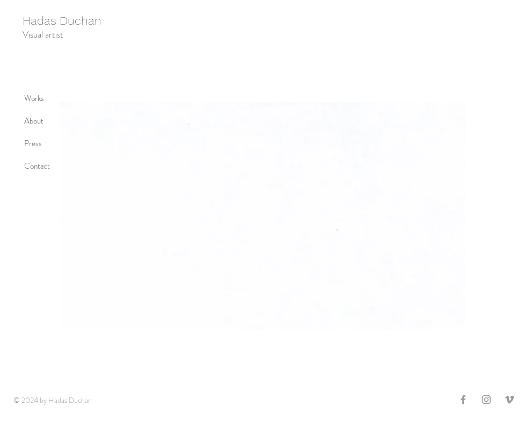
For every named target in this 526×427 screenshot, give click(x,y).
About (33, 121)
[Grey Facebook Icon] (463, 400)
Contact (37, 166)
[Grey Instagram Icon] (486, 400)
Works (34, 98)
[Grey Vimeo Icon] (509, 400)
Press (33, 143)
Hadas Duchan (62, 20)
